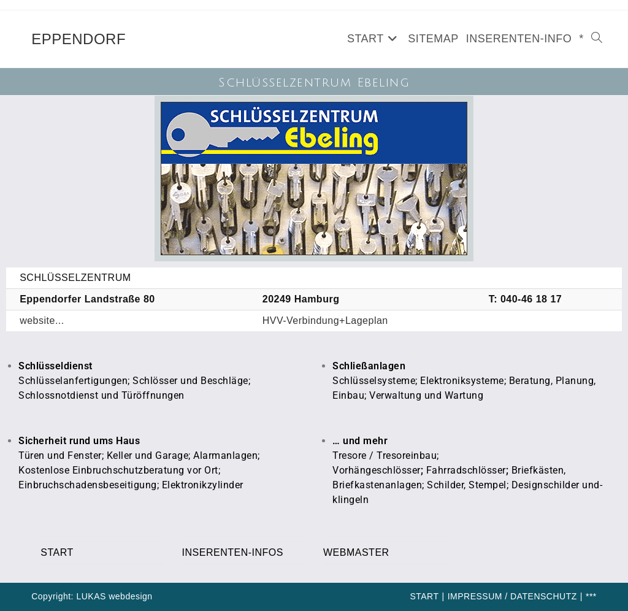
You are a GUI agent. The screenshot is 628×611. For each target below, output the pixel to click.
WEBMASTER (356, 552)
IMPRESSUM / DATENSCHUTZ (512, 596)
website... (42, 320)
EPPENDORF (78, 39)
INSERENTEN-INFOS (232, 552)
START (56, 552)
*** (591, 596)
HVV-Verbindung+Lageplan (325, 320)
